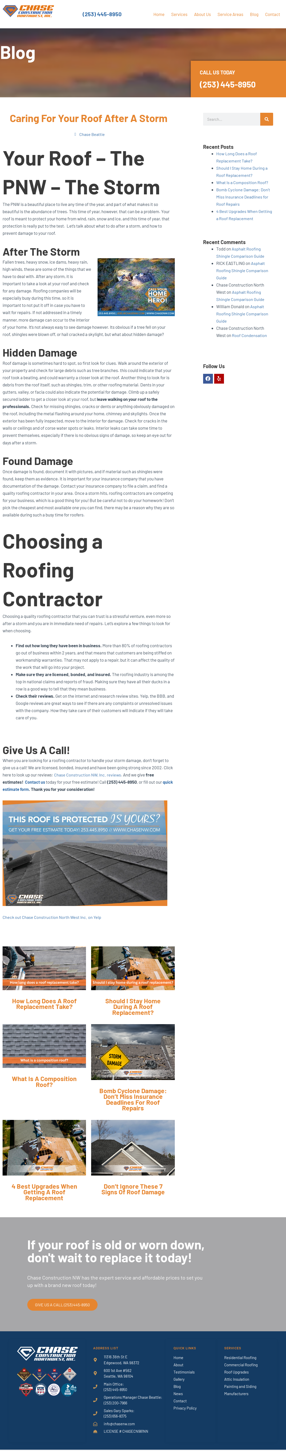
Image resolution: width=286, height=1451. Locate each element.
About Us (202, 14)
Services (179, 14)
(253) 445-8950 (102, 14)
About (178, 1365)
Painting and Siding (240, 1386)
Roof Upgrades (236, 1372)
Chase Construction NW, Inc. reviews (88, 775)
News (178, 1394)
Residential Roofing (240, 1357)
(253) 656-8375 (116, 1417)
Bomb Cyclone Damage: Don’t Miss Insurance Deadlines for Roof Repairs (243, 196)
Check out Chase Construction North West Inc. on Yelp (52, 917)
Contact (272, 14)
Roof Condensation (249, 335)
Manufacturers (236, 1394)
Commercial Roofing (241, 1365)
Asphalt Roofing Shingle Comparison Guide (242, 270)
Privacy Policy (185, 1408)
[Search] (266, 119)
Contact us (35, 782)
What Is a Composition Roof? (242, 182)
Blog (254, 14)
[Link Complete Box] (44, 985)
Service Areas (230, 14)
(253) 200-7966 (116, 1403)
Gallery (179, 1379)
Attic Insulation (236, 1379)
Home (158, 14)
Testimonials (184, 1372)
